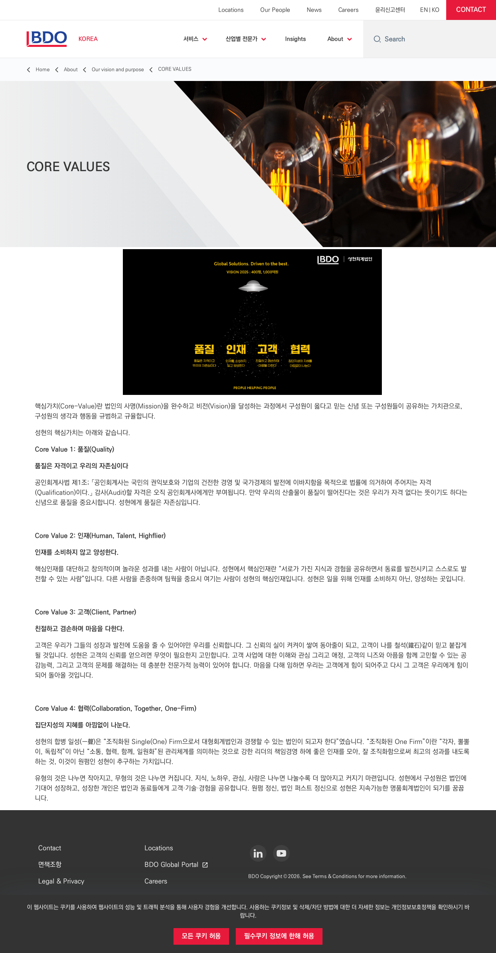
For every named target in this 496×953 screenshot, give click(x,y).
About (335, 39)
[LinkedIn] (258, 853)
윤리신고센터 (390, 10)
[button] (471, 10)
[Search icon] (377, 39)
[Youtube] (281, 853)
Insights (295, 39)
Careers (348, 10)
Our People (275, 10)
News (314, 10)
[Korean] (436, 9)
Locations (231, 10)
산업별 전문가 (241, 39)
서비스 (190, 39)
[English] (424, 9)
